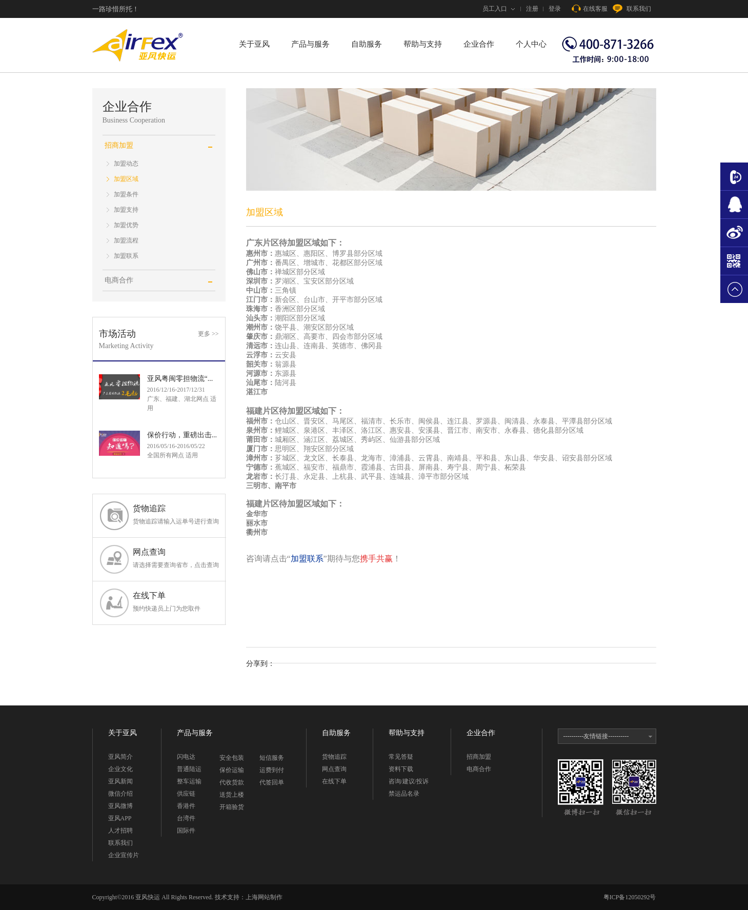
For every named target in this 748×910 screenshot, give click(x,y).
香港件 (186, 806)
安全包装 (231, 757)
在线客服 (589, 8)
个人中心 (531, 44)
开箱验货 (231, 807)
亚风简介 (120, 756)
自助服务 (366, 44)
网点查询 (176, 559)
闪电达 (186, 756)
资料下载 (401, 769)
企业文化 (120, 769)
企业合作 (478, 44)
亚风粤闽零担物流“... (180, 378)
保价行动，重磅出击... (182, 435)
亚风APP (120, 818)
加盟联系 (126, 255)
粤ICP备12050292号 (629, 897)
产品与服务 (310, 44)
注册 (532, 8)
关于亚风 (254, 44)
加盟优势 (126, 225)
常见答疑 (401, 756)
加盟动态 (126, 163)
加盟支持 (126, 209)
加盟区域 (126, 179)
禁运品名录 (404, 793)
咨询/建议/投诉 (409, 781)
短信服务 (271, 757)
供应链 (186, 793)
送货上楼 (231, 794)
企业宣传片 (123, 855)
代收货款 (231, 782)
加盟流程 (126, 240)
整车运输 (189, 781)
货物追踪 (176, 515)
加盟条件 (126, 194)
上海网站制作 (264, 897)
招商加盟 (479, 756)
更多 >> (208, 333)
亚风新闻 (120, 781)
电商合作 (119, 280)
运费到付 (271, 770)
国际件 (186, 830)
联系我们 (632, 8)
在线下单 (176, 602)
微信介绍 (120, 793)
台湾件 (186, 818)
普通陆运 (189, 769)
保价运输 (231, 770)
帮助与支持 (422, 44)
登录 (555, 8)
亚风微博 (120, 806)
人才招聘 (120, 830)
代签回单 (271, 782)
